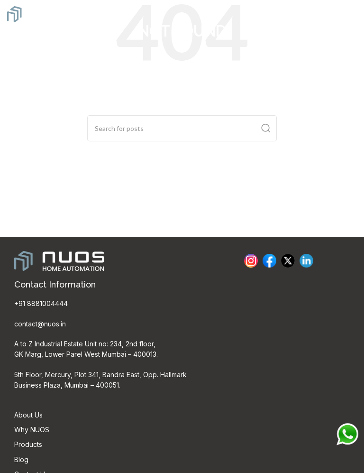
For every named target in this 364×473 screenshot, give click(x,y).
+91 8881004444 (41, 303)
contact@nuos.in (40, 324)
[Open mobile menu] (352, 14)
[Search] (182, 128)
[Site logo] (42, 13)
